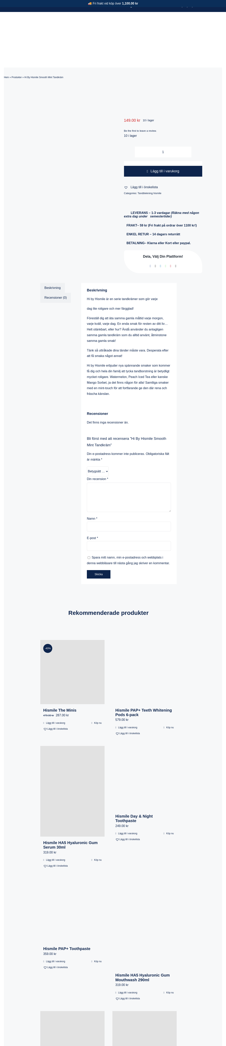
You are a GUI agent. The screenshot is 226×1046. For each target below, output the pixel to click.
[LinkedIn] (160, 241)
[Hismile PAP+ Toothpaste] (72, 885)
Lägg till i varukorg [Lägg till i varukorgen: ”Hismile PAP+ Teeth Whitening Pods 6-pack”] (127, 702)
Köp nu (98, 697)
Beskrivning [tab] (52, 262)
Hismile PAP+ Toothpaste (66, 923)
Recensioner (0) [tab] (55, 272)
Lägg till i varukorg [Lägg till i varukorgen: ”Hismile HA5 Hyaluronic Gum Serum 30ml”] (55, 834)
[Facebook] (150, 241)
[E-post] (175, 241)
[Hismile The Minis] (72, 647)
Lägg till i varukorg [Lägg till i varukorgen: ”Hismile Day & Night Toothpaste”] (127, 808)
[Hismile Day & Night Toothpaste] (144, 753)
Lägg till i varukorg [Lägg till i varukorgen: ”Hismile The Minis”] (55, 697)
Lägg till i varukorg (163, 146)
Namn (92, 493)
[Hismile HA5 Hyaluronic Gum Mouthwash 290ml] (144, 898)
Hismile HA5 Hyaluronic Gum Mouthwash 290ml (142, 952)
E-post (92, 512)
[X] (155, 241)
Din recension (97, 453)
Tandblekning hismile (149, 167)
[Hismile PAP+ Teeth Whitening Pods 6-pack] (144, 647)
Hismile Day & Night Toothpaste (134, 793)
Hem (6, 52)
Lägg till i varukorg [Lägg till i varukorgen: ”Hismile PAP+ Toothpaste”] (55, 936)
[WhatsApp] (165, 241)
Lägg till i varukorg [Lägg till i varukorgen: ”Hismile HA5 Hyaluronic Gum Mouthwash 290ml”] (127, 967)
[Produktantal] (163, 126)
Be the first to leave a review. (140, 105)
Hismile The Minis (59, 685)
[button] (141, 162)
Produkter (17, 52)
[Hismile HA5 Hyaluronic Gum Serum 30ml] (72, 766)
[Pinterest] (170, 241)
